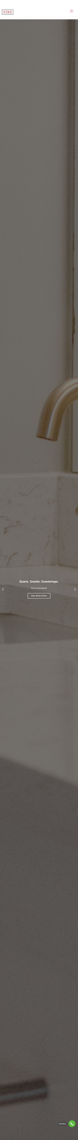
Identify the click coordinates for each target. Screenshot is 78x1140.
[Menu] (71, 11)
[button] (2, 589)
